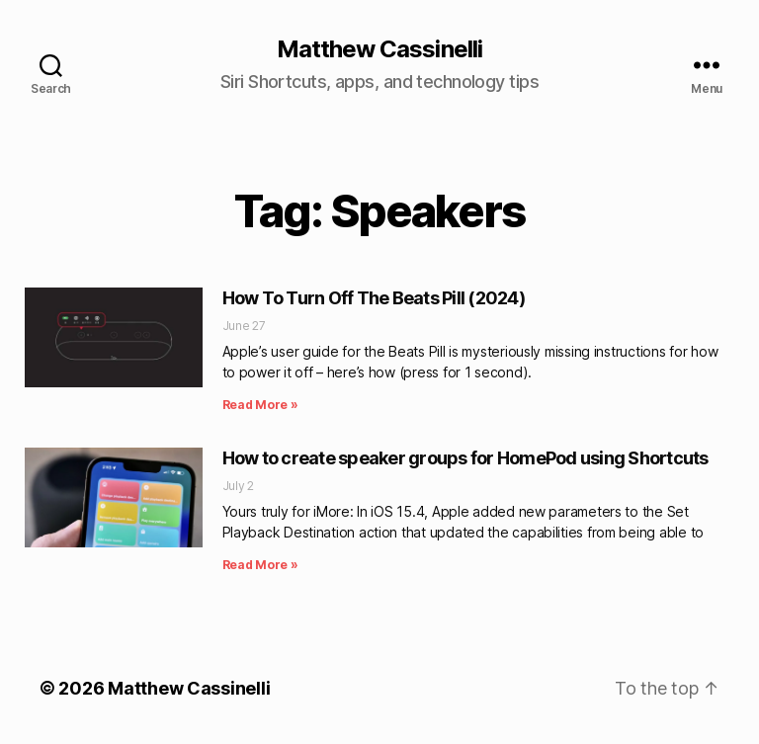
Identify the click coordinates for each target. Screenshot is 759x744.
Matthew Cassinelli (379, 49)
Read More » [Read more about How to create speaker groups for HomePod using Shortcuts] (260, 564)
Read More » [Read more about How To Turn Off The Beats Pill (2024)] (260, 404)
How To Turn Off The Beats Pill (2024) (373, 298)
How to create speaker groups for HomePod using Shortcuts (465, 458)
